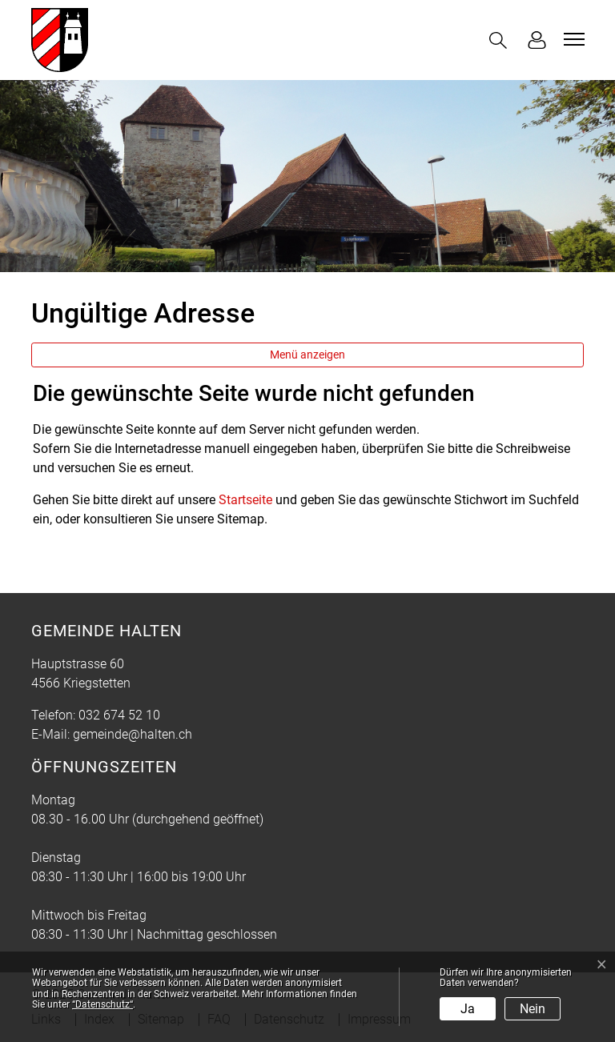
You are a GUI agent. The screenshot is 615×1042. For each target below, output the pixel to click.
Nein (532, 1008)
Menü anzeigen (307, 354)
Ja (467, 1008)
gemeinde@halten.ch (132, 734)
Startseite (245, 499)
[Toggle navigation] (572, 39)
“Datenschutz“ (102, 1004)
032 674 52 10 (119, 715)
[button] (501, 40)
